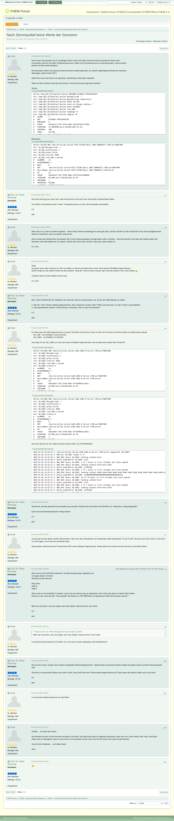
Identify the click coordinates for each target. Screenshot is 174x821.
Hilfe (134, 818)
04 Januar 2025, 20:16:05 (39, 502)
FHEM (120, 12)
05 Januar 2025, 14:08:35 (39, 693)
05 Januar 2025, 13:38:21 (39, 626)
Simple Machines (21, 818)
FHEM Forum (20, 11)
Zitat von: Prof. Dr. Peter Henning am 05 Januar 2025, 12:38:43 (58, 632)
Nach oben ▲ (166, 818)
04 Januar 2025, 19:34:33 (39, 328)
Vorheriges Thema (143, 41)
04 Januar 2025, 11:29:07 (39, 295)
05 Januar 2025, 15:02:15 (39, 727)
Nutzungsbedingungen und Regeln (149, 818)
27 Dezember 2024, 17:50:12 (41, 195)
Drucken (163, 49)
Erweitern (49, 91)
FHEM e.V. (164, 12)
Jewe (12, 56)
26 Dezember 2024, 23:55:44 (41, 56)
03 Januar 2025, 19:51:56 (39, 261)
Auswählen (41, 91)
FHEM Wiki (149, 12)
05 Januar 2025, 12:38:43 (39, 569)
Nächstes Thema (160, 41)
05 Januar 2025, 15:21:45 (39, 761)
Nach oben (10, 792)
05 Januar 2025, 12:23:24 (39, 534)
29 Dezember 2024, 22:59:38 (41, 227)
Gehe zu (133, 803)
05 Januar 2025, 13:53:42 (39, 660)
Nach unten (11, 48)
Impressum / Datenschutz (100, 12)
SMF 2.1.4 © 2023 (9, 818)
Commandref (133, 12)
